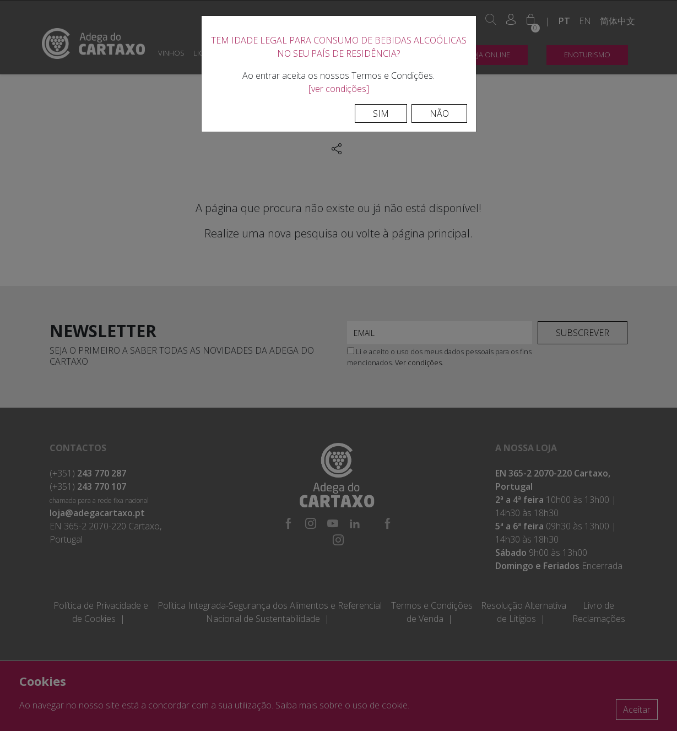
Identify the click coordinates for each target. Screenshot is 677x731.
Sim (381, 113)
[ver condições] (338, 89)
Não (439, 113)
